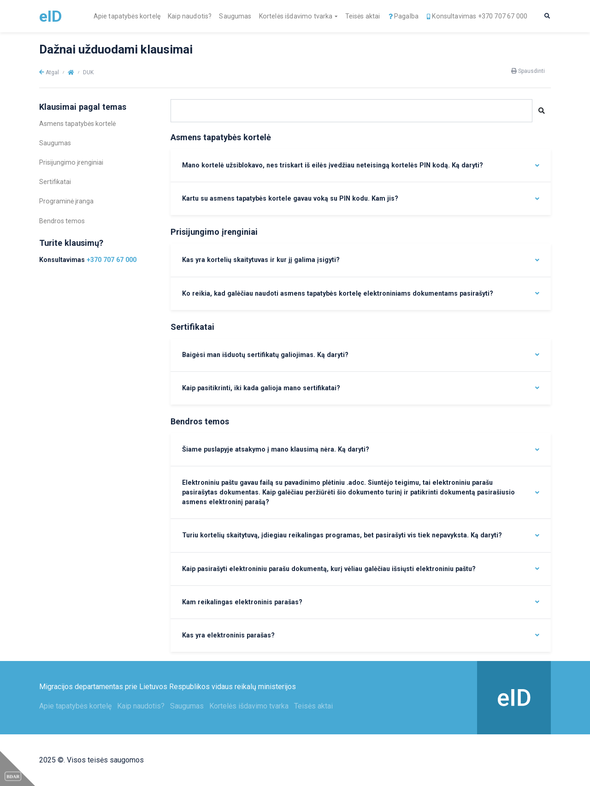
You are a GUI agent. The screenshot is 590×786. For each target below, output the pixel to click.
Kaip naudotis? (190, 16)
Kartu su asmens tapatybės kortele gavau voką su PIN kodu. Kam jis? (290, 198)
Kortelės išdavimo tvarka (296, 16)
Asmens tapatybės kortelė (77, 123)
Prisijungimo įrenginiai (71, 162)
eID (50, 16)
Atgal (49, 72)
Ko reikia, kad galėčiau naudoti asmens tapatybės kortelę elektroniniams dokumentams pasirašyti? (337, 293)
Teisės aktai (362, 16)
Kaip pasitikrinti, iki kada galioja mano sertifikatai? (261, 388)
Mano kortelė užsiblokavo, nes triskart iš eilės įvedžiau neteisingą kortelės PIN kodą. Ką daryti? (332, 165)
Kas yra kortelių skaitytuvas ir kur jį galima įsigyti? (261, 259)
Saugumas (235, 16)
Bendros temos (62, 221)
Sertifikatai (55, 181)
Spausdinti (528, 71)
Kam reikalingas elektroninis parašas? (242, 602)
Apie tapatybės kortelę (127, 16)
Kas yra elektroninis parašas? (228, 635)
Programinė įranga (66, 201)
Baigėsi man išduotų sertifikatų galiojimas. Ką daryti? (265, 354)
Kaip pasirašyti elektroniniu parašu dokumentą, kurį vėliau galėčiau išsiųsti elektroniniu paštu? (329, 568)
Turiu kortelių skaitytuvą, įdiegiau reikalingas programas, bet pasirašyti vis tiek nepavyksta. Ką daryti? (342, 535)
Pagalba (403, 16)
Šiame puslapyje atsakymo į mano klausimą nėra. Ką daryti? (275, 449)
